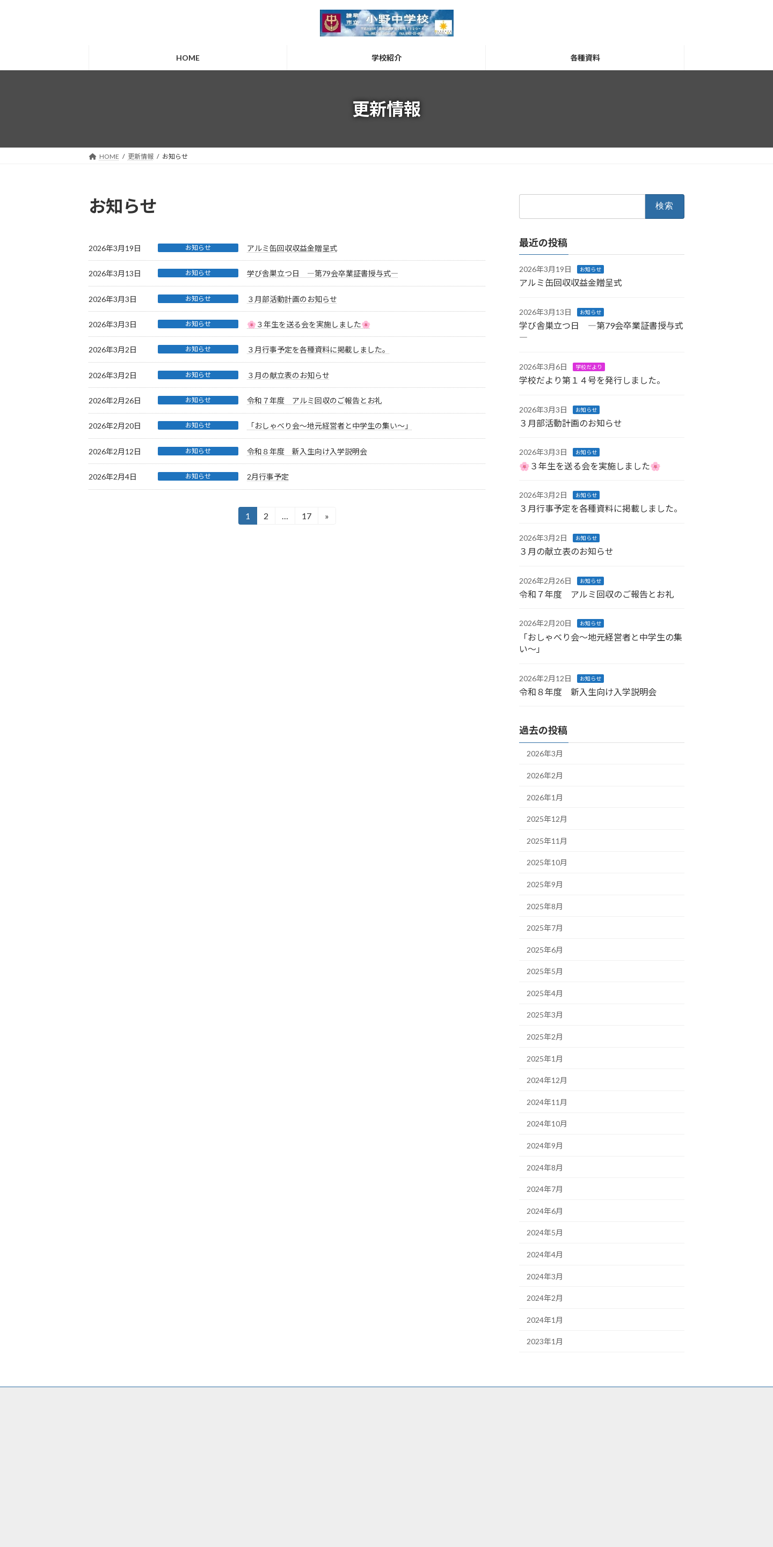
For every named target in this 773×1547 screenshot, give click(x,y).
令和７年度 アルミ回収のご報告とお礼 (314, 400)
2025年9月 (545, 884)
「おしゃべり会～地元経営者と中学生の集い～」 (329, 425)
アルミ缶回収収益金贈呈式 (292, 248)
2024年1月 (545, 1319)
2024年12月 (547, 1080)
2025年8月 (545, 906)
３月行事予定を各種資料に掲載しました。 (318, 349)
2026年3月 (545, 753)
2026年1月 (545, 797)
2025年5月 (545, 971)
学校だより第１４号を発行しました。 (592, 380)
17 (306, 517)
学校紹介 (312, 1440)
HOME (309, 1422)
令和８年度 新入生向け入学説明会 (307, 451)
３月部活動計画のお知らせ (292, 299)
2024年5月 (545, 1232)
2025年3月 (545, 1015)
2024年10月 (547, 1124)
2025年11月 (547, 840)
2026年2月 (545, 775)
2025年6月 (545, 949)
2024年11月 (547, 1102)
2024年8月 (545, 1167)
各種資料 (312, 1459)
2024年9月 (545, 1145)
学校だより (588, 367)
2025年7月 (545, 927)
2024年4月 (545, 1254)
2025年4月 (545, 993)
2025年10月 (547, 862)
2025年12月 (547, 818)
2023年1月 (545, 1341)
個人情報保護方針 (529, 1442)
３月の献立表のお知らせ (288, 375)
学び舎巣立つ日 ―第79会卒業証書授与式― (322, 273)
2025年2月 (545, 1036)
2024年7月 (545, 1189)
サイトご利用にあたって (538, 1423)
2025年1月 (545, 1058)
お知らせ (198, 248)
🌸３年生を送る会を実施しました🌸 (308, 324)
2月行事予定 (268, 476)
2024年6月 (545, 1211)
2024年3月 (545, 1276)
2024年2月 (545, 1297)
